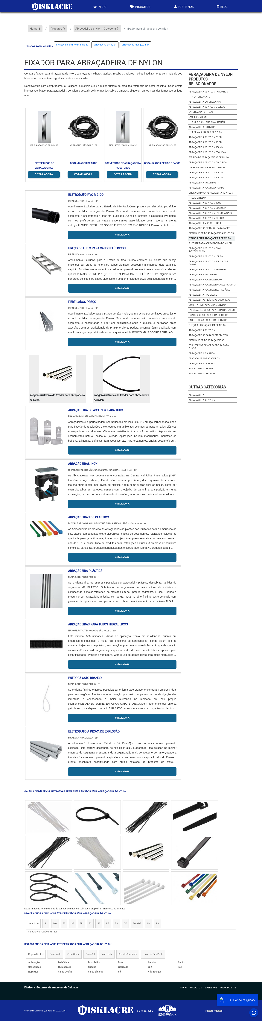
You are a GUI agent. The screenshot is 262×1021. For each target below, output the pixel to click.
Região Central (36, 954)
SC (90, 923)
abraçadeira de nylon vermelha (72, 44)
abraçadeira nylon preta (204, 182)
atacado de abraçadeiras (204, 358)
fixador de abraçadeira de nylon (208, 315)
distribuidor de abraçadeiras (206, 340)
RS (99, 923)
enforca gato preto (201, 368)
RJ (46, 923)
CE (125, 923)
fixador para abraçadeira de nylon (210, 238)
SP (72, 923)
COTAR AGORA (44, 174)
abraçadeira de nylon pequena (207, 152)
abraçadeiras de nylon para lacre (209, 228)
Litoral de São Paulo (153, 954)
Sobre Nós (183, 6)
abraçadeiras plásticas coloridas (209, 300)
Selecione (33, 923)
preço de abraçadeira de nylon (207, 325)
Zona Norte (55, 954)
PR (81, 923)
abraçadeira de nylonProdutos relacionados (211, 79)
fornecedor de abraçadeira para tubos (209, 347)
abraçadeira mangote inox (135, 44)
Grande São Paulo (127, 954)
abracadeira (196, 395)
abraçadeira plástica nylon (205, 279)
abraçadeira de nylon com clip (207, 208)
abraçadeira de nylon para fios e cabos (208, 263)
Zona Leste (106, 954)
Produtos (139, 6)
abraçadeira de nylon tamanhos (208, 91)
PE (107, 923)
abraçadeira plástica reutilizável (209, 289)
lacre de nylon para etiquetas (207, 167)
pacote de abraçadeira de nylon (208, 320)
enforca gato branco (202, 373)
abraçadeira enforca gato (205, 102)
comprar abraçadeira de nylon (207, 305)
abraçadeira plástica (202, 353)
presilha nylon (197, 198)
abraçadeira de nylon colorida (208, 162)
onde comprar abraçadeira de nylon (211, 193)
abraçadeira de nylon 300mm (206, 147)
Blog (222, 6)
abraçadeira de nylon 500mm (206, 177)
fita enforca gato (199, 96)
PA (157, 923)
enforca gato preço (201, 112)
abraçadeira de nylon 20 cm (205, 137)
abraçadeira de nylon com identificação (205, 250)
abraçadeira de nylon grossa (206, 218)
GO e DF (137, 923)
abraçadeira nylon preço (204, 274)
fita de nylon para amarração (207, 122)
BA (116, 923)
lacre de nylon (198, 117)
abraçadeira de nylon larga (206, 256)
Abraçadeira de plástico (203, 363)
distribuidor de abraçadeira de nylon (211, 233)
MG (55, 923)
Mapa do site (228, 987)
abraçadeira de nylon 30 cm (205, 142)
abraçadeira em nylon (105, 44)
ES (64, 923)
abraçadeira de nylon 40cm (205, 203)
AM (148, 923)
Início (99, 6)
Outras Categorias (207, 387)
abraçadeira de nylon (202, 330)
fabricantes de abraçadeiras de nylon (212, 310)
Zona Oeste (73, 954)
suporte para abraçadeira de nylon (210, 243)
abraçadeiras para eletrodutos (208, 335)
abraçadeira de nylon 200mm (206, 172)
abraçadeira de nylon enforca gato (210, 213)
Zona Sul (90, 954)
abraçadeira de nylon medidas (207, 107)
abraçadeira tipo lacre (203, 295)
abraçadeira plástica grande (206, 187)
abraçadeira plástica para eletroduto (212, 284)
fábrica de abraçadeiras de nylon (209, 157)
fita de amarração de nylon (205, 132)
